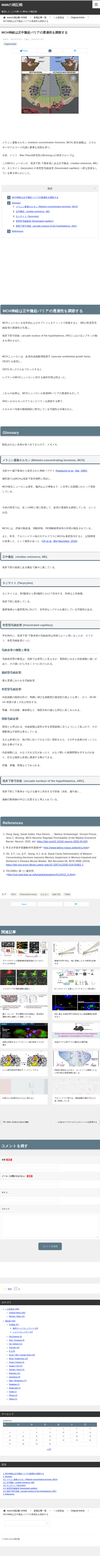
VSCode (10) (14, 1357)
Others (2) (13, 1409)
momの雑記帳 (12, 4)
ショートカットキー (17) (23, 1342)
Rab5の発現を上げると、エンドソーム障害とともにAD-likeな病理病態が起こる (75, 1071)
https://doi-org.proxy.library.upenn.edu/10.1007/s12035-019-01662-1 (44, 865)
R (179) (12, 1361)
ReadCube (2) (14, 1398)
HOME (17, 17)
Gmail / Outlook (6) (16, 1372)
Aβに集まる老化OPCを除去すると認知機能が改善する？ (75, 1015)
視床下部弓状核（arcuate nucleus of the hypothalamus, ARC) (46, 226)
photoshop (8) (14, 1387)
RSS (6, 1292)
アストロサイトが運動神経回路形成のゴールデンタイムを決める (23, 962)
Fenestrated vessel (28, 894)
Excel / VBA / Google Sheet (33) (22, 1365)
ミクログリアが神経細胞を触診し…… (18, 989)
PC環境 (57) (14, 1334)
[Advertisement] (50, 126)
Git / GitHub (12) (15, 1354)
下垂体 (67, 894)
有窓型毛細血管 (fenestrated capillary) (35, 221)
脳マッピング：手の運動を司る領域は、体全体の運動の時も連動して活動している (23, 1015)
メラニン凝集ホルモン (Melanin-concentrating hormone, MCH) (47, 206)
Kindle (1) (13, 1401)
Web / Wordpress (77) (18, 1390)
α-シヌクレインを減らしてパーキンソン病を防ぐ (75, 989)
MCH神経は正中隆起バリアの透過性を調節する (35, 197)
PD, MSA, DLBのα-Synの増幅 (15, 1122)
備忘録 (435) (10, 1331)
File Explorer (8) (15, 1346)
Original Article (10, 44)
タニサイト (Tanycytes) (27, 216)
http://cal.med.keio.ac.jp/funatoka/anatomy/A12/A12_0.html (41, 874)
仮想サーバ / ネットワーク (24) (25, 1338)
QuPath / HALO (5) (16, 1379)
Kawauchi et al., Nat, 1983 (71, 470)
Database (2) (14, 1394)
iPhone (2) (13, 1405)
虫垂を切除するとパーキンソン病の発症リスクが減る (23, 1043)
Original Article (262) (17, 1322)
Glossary (16, 203)
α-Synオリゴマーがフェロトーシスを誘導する (77, 1122)
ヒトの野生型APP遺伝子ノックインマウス (20, 1070)
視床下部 (56, 894)
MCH (13, 894)
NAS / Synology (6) (17, 1350)
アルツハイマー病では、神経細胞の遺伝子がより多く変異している (75, 1099)
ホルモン (44, 894)
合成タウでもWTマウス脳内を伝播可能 (71, 1042)
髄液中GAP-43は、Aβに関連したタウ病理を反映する (75, 962)
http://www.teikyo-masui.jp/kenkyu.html (66, 847)
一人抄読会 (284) (12, 1319)
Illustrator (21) (14, 1383)
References (17, 231)
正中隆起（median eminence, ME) (33, 211)
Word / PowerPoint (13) (18, 1368)
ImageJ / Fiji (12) (16, 1376)
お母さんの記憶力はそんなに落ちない (18, 1098)
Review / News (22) (17, 1326)
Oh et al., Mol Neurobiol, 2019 (59, 541)
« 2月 (49, 1459)
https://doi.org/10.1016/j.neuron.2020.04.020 (62, 841)
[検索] (27, 1533)
